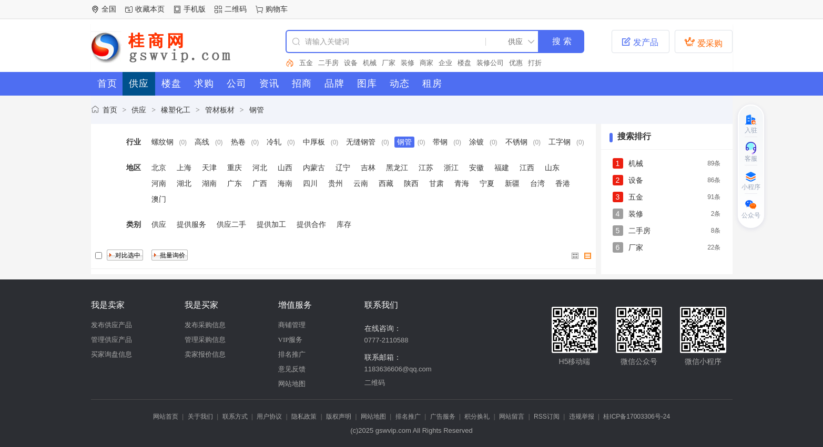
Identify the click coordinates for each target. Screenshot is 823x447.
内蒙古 (314, 167)
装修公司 (490, 63)
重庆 (234, 167)
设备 (351, 63)
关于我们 (200, 416)
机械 (370, 63)
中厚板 (314, 142)
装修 (407, 63)
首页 (110, 110)
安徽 (476, 167)
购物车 (277, 9)
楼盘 (464, 63)
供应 (138, 110)
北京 (158, 167)
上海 (184, 167)
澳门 (158, 199)
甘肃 (436, 183)
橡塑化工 (175, 110)
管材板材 (220, 110)
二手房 (328, 63)
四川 (310, 183)
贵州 (335, 183)
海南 (285, 183)
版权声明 (338, 416)
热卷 (238, 142)
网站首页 (165, 416)
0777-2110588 (386, 340)
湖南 (209, 183)
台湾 (537, 183)
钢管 (256, 110)
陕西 (411, 183)
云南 (360, 183)
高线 (202, 142)
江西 (527, 167)
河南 (158, 183)
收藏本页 (150, 9)
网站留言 (511, 416)
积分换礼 (477, 416)
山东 (552, 167)
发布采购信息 (205, 325)
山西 (285, 167)
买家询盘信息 (111, 354)
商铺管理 (292, 325)
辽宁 (343, 167)
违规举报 (581, 416)
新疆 (512, 183)
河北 (259, 167)
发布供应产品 (111, 325)
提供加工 (271, 224)
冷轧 (274, 142)
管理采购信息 (205, 340)
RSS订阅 (547, 416)
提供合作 (311, 224)
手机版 (195, 9)
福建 (501, 167)
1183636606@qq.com (398, 369)
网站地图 (292, 384)
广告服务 (442, 416)
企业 (445, 63)
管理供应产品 (111, 340)
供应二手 (231, 224)
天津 (209, 167)
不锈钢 (516, 142)
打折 (535, 63)
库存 (344, 224)
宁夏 (487, 183)
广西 (259, 183)
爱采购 (703, 42)
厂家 (388, 63)
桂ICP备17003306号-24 (636, 416)
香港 (562, 183)
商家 (426, 63)
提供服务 (191, 224)
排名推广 (292, 354)
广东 (234, 183)
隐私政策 (304, 416)
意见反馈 (292, 369)
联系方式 (235, 416)
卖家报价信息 (205, 354)
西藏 (386, 183)
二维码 (236, 9)
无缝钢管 (360, 142)
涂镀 (476, 142)
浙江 (451, 167)
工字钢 (559, 142)
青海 (461, 183)
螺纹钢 (162, 142)
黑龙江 (397, 167)
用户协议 (269, 416)
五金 (306, 63)
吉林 (368, 167)
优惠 (516, 63)
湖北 (184, 183)
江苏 (426, 167)
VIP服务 (290, 340)
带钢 (440, 142)
